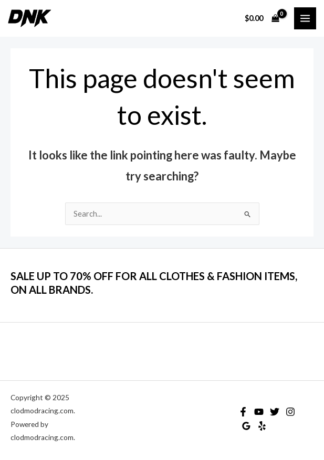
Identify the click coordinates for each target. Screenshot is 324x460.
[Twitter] (274, 411)
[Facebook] (243, 411)
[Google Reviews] (246, 426)
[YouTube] (259, 411)
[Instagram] (290, 411)
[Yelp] (262, 426)
